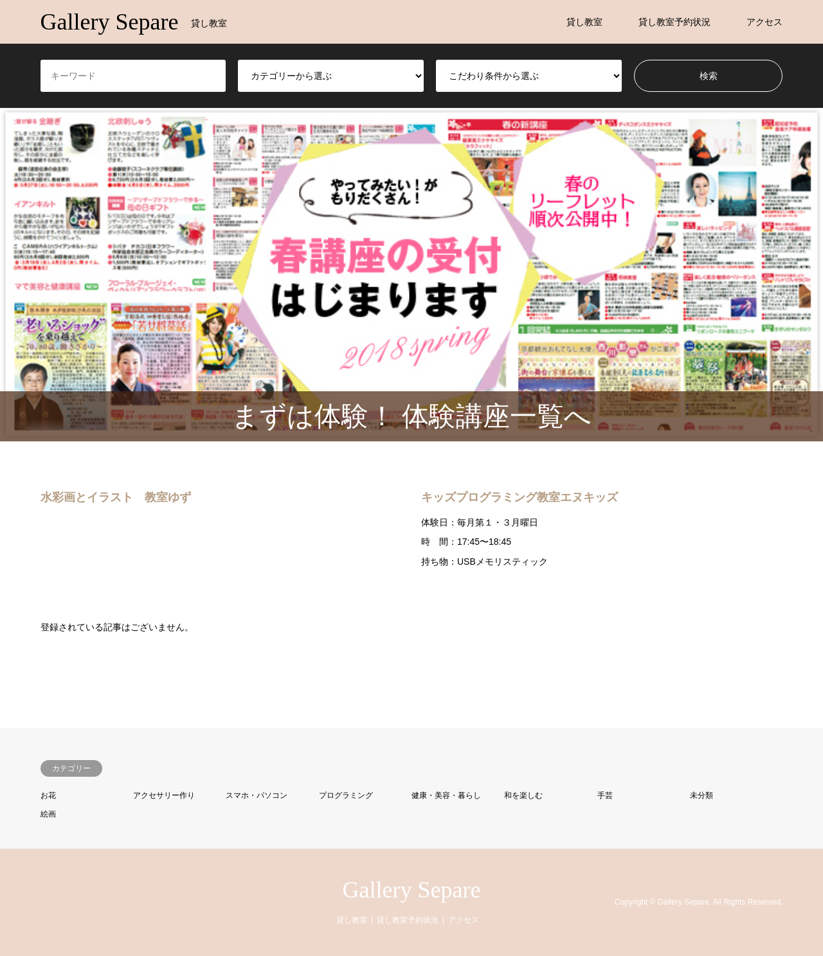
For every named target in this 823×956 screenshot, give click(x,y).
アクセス (764, 22)
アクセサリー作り (164, 795)
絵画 (48, 814)
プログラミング (346, 795)
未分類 (701, 795)
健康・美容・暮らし (446, 795)
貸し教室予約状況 (674, 22)
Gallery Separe (412, 890)
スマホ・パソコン (256, 795)
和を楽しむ (523, 795)
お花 (48, 795)
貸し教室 (584, 22)
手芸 (605, 795)
